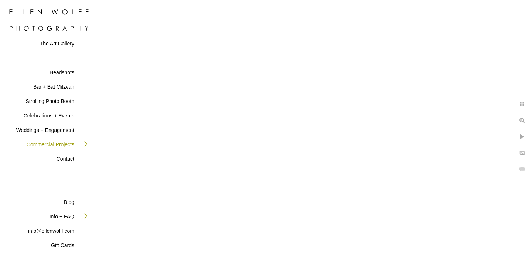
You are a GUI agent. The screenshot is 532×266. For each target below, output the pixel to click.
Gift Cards (62, 245)
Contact (65, 159)
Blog (69, 202)
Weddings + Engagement (45, 130)
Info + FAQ (62, 216)
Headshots (62, 72)
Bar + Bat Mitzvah (53, 87)
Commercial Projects (50, 144)
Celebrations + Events (49, 116)
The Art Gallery (57, 44)
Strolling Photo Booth (49, 101)
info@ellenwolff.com (51, 231)
